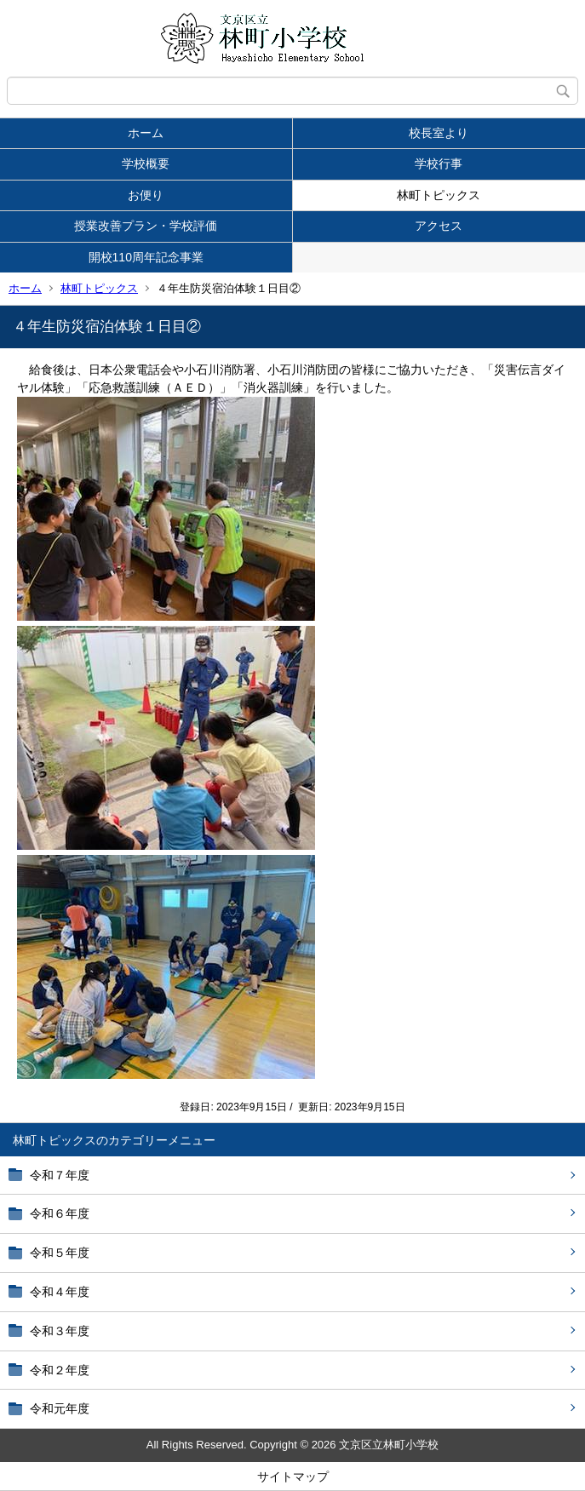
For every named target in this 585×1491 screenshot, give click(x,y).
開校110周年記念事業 (146, 257)
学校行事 (438, 163)
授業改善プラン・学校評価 (145, 225)
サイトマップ (293, 1476)
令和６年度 (59, 1213)
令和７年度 (59, 1175)
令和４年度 (59, 1292)
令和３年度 (59, 1331)
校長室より (438, 133)
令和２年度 (59, 1370)
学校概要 (145, 163)
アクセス (438, 225)
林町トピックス (438, 195)
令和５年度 (59, 1252)
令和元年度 (59, 1408)
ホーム (145, 133)
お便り (145, 195)
